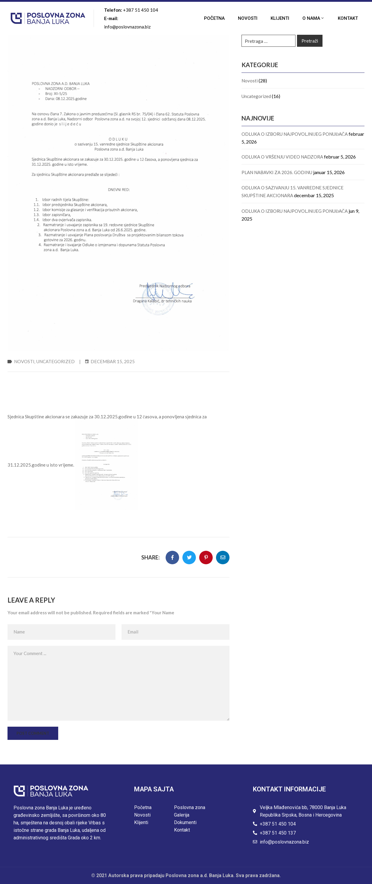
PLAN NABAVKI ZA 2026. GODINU (277, 172)
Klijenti (280, 18)
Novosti (247, 18)
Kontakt (348, 18)
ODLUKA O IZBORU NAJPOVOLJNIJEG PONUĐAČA (295, 134)
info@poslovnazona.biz (127, 26)
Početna (214, 18)
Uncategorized (55, 361)
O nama (313, 18)
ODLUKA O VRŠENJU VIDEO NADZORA (282, 156)
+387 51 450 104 (140, 10)
